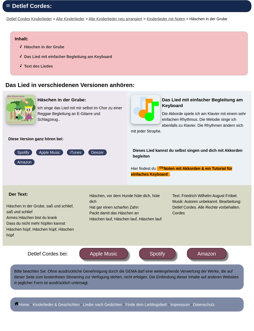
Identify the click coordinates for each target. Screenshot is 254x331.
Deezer (97, 152)
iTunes (75, 152)
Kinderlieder (41, 19)
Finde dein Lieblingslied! (146, 304)
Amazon (24, 162)
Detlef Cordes (18, 19)
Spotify (23, 152)
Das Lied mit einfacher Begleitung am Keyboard (68, 56)
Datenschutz (204, 304)
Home (21, 304)
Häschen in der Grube (44, 47)
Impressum (180, 304)
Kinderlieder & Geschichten (56, 304)
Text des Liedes (38, 66)
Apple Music (49, 152)
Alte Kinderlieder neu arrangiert (115, 19)
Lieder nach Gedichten (102, 304)
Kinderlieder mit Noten (166, 19)
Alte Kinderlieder (70, 19)
